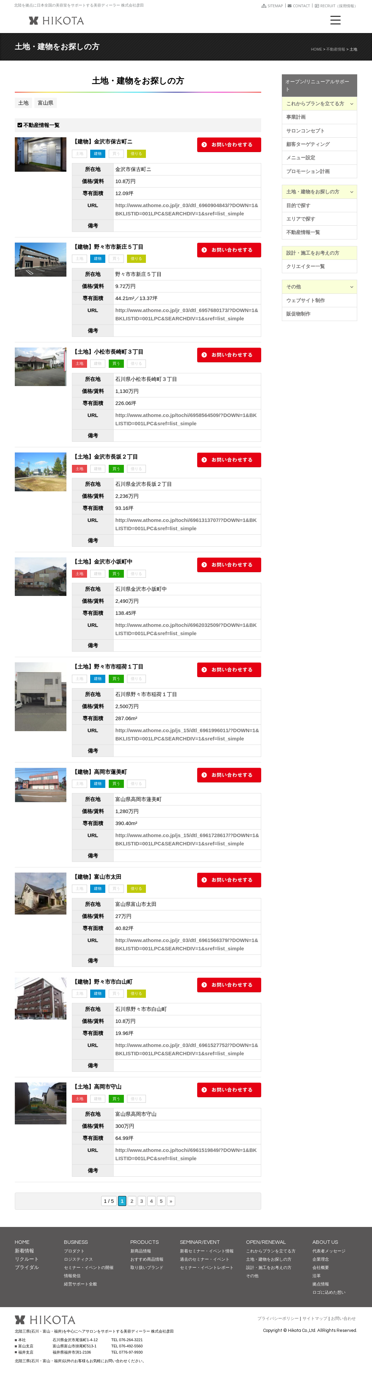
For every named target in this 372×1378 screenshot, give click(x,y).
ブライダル (27, 1267)
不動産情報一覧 (303, 232)
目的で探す (298, 205)
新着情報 (24, 1250)
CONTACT (299, 5)
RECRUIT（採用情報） (336, 5)
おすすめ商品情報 (146, 1259)
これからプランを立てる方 (319, 103)
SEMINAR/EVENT (200, 1242)
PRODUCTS (144, 1242)
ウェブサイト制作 (305, 300)
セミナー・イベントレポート (207, 1267)
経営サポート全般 (80, 1284)
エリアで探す (300, 219)
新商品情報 (140, 1251)
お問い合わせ (343, 1318)
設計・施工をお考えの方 (312, 253)
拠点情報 (320, 1284)
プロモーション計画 (308, 171)
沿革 (316, 1275)
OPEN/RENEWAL (266, 1242)
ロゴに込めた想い (329, 1292)
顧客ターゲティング (308, 144)
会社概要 (320, 1267)
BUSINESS (76, 1242)
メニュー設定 (300, 157)
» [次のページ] (171, 1201)
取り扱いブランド (146, 1267)
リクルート (27, 1259)
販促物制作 (298, 314)
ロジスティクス (78, 1259)
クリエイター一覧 (305, 266)
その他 (319, 286)
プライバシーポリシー (278, 1318)
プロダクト (74, 1251)
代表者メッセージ (329, 1251)
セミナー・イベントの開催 (89, 1267)
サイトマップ (314, 1318)
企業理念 (320, 1259)
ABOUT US (325, 1242)
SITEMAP (272, 5)
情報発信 (72, 1275)
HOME (316, 49)
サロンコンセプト (305, 130)
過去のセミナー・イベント (205, 1259)
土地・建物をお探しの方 (319, 191)
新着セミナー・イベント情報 (207, 1251)
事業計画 (296, 117)
